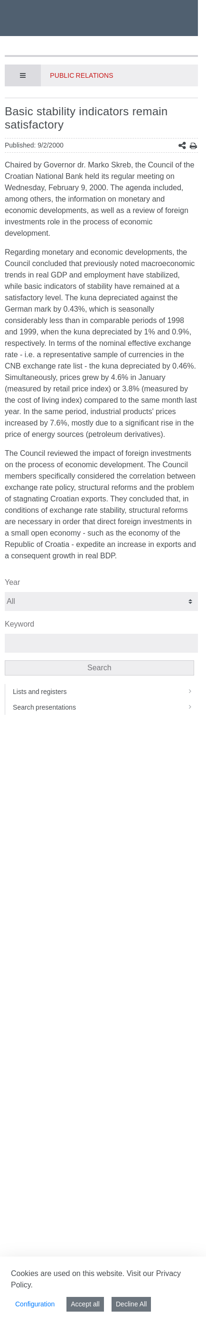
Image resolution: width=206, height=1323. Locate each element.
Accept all (85, 1304)
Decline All (131, 1304)
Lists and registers (105, 691)
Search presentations (105, 707)
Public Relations (81, 75)
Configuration (35, 1304)
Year (12, 582)
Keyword (19, 624)
